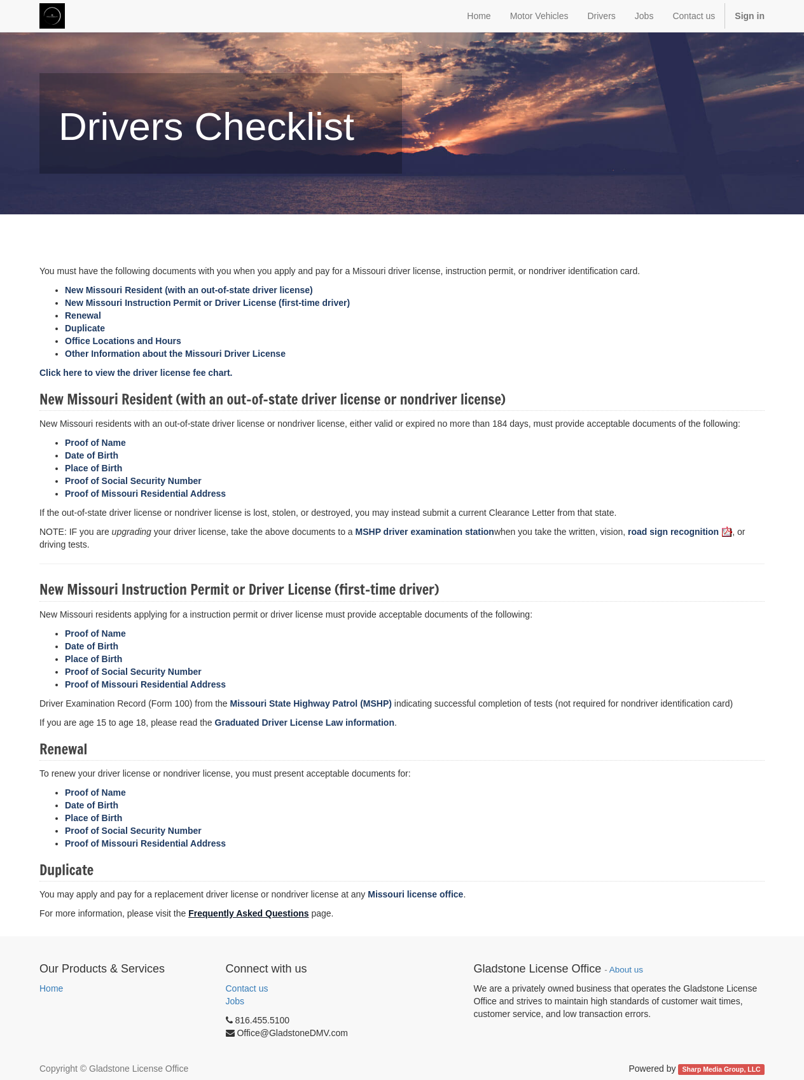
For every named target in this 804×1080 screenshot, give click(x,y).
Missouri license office (415, 894)
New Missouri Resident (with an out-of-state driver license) (189, 290)
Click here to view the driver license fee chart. (137, 373)
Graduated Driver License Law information (304, 722)
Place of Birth (93, 468)
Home (51, 988)
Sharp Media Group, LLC (722, 1069)
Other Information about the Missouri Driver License (176, 354)
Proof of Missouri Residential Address (145, 493)
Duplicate (85, 328)
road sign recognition (680, 532)
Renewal (84, 315)
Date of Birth (91, 455)
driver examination (425, 532)
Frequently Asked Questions (248, 913)
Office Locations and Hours (123, 341)
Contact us (247, 988)
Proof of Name (95, 443)
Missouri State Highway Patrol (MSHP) (311, 703)
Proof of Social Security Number (133, 481)
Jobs (235, 1001)
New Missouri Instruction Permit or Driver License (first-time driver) (207, 303)
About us (626, 969)
